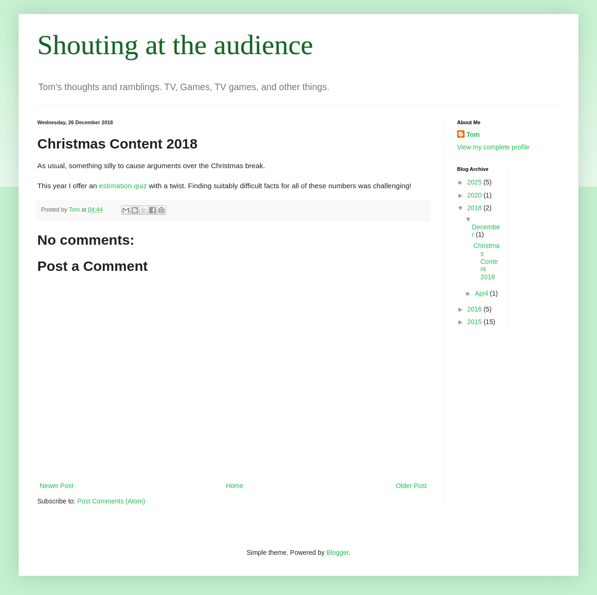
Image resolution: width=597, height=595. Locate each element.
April (482, 293)
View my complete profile (493, 147)
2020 (475, 195)
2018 (475, 208)
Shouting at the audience (175, 44)
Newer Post (56, 485)
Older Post (411, 485)
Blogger (337, 552)
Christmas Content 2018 (486, 261)
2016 (475, 309)
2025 (475, 182)
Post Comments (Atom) (111, 501)
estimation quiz (123, 186)
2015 (475, 322)
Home (234, 485)
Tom (473, 134)
